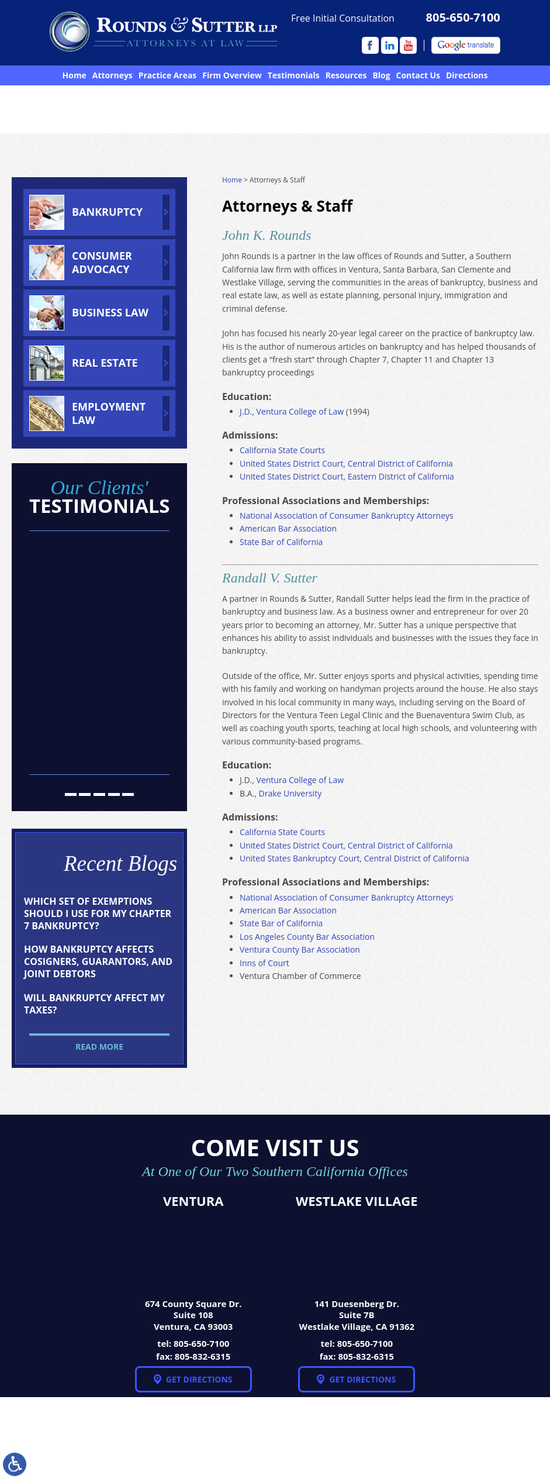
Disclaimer (512, 1438)
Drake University (290, 793)
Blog (381, 75)
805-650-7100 (463, 17)
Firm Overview (231, 75)
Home (75, 75)
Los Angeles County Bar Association (307, 936)
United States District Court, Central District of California (346, 463)
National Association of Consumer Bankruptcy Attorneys (347, 515)
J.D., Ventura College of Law (292, 411)
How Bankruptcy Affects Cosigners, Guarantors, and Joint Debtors (98, 961)
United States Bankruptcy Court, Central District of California (354, 858)
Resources (346, 75)
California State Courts (282, 450)
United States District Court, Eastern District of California (347, 476)
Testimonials (294, 75)
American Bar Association (288, 528)
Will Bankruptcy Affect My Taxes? (94, 1003)
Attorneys (112, 75)
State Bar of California (281, 541)
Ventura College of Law (300, 779)
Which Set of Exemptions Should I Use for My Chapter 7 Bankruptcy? (97, 913)
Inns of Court (264, 962)
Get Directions (199, 1379)
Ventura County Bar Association (300, 949)
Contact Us (418, 75)
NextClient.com (217, 1441)
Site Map (443, 1438)
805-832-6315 (202, 1356)
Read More (99, 1046)
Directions (466, 75)
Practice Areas (168, 75)
